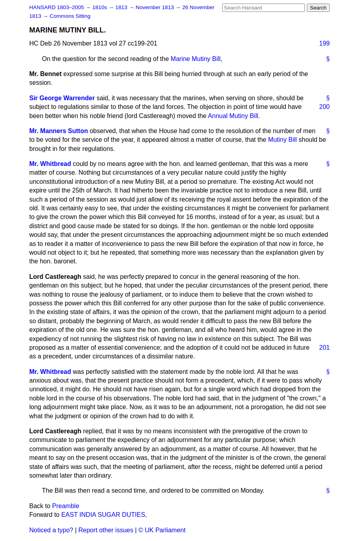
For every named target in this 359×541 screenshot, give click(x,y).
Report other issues (105, 530)
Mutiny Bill (282, 139)
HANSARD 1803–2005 (56, 7)
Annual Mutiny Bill (233, 115)
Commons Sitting (70, 16)
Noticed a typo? (51, 530)
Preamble (65, 506)
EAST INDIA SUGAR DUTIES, (104, 514)
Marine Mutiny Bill (196, 58)
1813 (122, 7)
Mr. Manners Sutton (58, 131)
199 (324, 43)
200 (324, 106)
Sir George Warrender (62, 98)
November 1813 (156, 7)
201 (324, 347)
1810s (100, 7)
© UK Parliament (161, 530)
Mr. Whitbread (50, 163)
